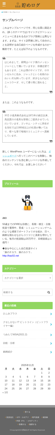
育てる (27, 412)
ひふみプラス (10, 313)
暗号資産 (35, 417)
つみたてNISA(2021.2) (15, 334)
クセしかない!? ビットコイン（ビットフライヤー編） (25, 324)
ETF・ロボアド (23, 417)
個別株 (45, 417)
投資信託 (9, 417)
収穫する (22, 424)
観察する (32, 424)
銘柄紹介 (7, 351)
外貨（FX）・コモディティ (27, 421)
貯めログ (25, 430)
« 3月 (5, 392)
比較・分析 (9, 343)
